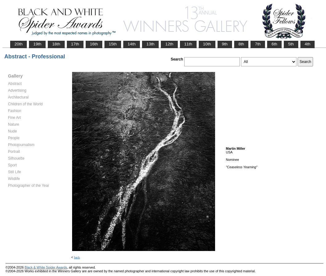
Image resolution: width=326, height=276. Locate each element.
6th (274, 44)
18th (56, 44)
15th (112, 44)
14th (131, 44)
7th (257, 44)
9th (224, 44)
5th (291, 44)
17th (75, 44)
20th (18, 44)
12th (169, 44)
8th (241, 44)
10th (207, 44)
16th (94, 44)
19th (37, 44)
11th (188, 44)
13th (150, 44)
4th (307, 44)
